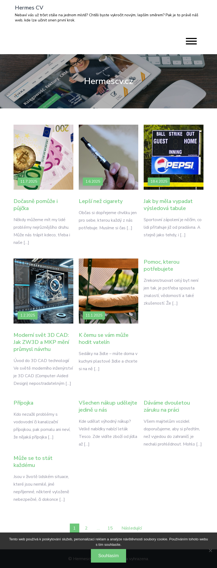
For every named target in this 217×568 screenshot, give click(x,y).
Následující (131, 528)
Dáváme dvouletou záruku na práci (167, 406)
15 (110, 528)
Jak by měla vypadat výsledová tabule (168, 205)
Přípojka (23, 402)
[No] (210, 550)
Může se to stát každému (33, 461)
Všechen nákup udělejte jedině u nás (108, 406)
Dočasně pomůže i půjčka (36, 205)
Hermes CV (29, 7)
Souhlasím (108, 555)
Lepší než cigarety (101, 201)
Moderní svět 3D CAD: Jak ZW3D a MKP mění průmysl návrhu (41, 342)
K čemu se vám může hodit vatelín (104, 338)
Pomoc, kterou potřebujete (161, 265)
